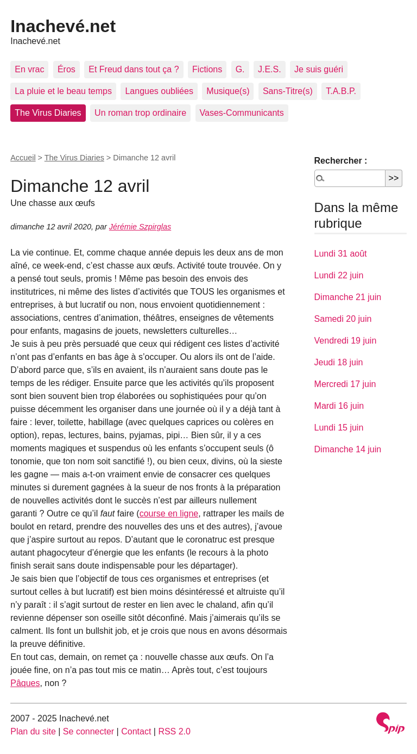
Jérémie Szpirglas (140, 226)
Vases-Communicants (242, 112)
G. (240, 69)
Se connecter (88, 731)
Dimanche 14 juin (348, 449)
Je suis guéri (318, 69)
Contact (136, 731)
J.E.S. (269, 69)
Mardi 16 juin (339, 405)
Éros (66, 69)
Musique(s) (227, 91)
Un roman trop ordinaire (140, 112)
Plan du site (33, 731)
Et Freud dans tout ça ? (134, 69)
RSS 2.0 (174, 731)
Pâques (25, 683)
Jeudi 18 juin (338, 362)
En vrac (29, 69)
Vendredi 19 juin (345, 340)
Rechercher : (341, 160)
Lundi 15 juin (339, 427)
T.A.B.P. (341, 91)
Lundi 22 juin (339, 275)
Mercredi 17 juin (345, 384)
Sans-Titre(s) (288, 91)
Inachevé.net (63, 26)
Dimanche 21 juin (348, 297)
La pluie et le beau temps (63, 91)
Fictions (207, 69)
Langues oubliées (159, 91)
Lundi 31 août (340, 253)
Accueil (22, 157)
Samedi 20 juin (343, 318)
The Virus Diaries (48, 112)
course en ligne (169, 513)
